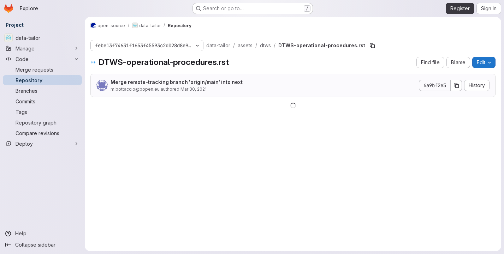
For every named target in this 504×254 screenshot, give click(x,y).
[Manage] (42, 48)
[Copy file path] (372, 45)
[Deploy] (42, 144)
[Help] (42, 233)
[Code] (42, 59)
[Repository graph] (42, 122)
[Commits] (42, 101)
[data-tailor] (42, 38)
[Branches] (42, 91)
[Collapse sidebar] (42, 245)
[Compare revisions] (42, 133)
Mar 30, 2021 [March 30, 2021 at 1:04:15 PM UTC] (193, 89)
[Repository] (42, 80)
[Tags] (42, 112)
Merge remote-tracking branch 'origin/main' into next (177, 82)
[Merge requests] (42, 69)
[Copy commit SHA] (456, 85)
